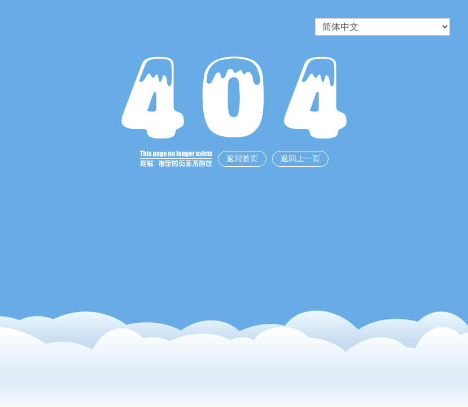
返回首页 (242, 158)
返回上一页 (300, 158)
